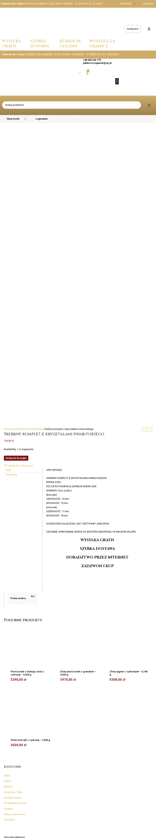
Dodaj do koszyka (16, 235)
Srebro (7, 558)
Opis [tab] (8, 248)
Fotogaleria (109, 757)
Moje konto (123, 3)
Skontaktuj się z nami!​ (16, 659)
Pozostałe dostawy (14, 637)
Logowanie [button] (148, 3)
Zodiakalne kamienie (15, 581)
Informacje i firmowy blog (16, 770)
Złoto (7, 553)
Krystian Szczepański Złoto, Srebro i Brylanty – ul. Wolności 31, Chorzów (63, 3)
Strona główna (12, 206)
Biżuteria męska (12, 575)
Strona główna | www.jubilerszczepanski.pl (131, 832)
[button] (117, 81)
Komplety (37, 206)
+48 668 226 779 (92, 60)
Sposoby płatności (14, 615)
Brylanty (8, 564)
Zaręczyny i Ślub (13, 570)
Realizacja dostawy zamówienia (21, 642)
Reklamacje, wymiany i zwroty (20, 648)
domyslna (9, 597)
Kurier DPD (9, 620)
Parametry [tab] (11, 252)
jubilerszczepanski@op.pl (97, 63)
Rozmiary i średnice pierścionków (12, 754)
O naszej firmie (109, 752)
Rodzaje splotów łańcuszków (10, 763)
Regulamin (10, 653)
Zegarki (8, 586)
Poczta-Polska (12, 626)
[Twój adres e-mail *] (127, 705)
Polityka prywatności (46, 771)
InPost (7, 631)
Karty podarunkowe (14, 592)
